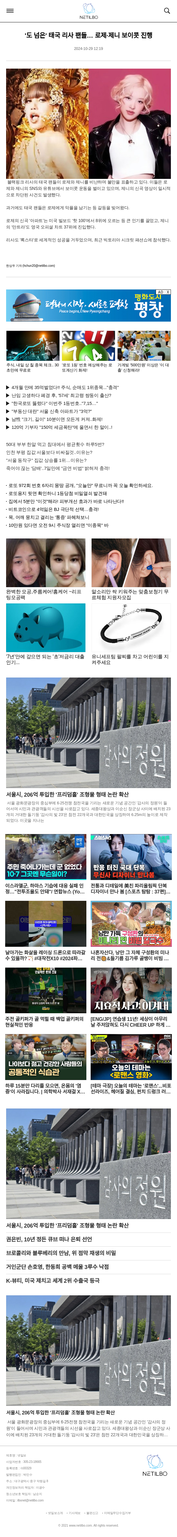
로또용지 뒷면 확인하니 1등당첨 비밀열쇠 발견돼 (58, 493)
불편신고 (92, 1513)
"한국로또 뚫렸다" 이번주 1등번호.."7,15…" (55, 403)
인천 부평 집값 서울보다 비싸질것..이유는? (49, 452)
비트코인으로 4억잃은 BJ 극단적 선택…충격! (54, 509)
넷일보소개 (55, 1513)
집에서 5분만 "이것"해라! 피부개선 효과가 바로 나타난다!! (66, 501)
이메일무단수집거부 (117, 1513)
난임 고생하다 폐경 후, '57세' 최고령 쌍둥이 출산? (61, 395)
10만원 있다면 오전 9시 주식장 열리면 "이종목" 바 (58, 525)
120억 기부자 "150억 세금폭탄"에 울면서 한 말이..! (62, 427)
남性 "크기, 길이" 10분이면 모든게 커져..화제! (57, 419)
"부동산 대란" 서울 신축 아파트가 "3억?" (52, 411)
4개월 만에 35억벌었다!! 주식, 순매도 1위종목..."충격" (65, 387)
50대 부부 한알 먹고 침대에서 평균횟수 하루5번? (55, 444)
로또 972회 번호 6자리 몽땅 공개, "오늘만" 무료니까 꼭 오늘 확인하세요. (81, 485)
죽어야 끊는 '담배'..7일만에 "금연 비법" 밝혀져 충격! (58, 468)
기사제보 (75, 1513)
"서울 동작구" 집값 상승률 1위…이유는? (46, 460)
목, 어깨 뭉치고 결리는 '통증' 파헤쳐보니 (49, 517)
